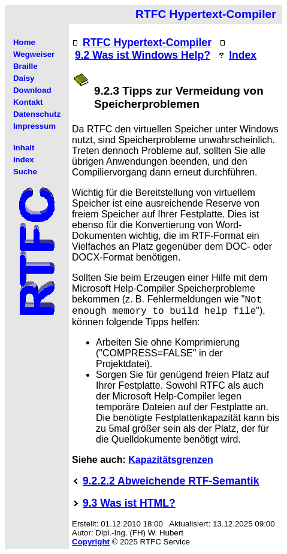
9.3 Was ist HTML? (129, 503)
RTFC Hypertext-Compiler (147, 43)
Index (242, 55)
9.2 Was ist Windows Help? (142, 55)
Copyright (91, 541)
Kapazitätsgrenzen (170, 460)
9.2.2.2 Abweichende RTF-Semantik (171, 481)
